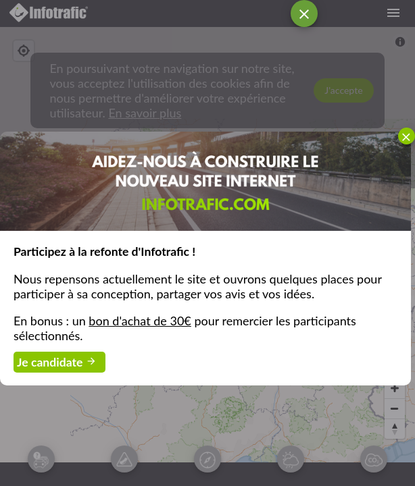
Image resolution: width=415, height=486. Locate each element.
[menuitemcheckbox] (406, 136)
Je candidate (59, 363)
